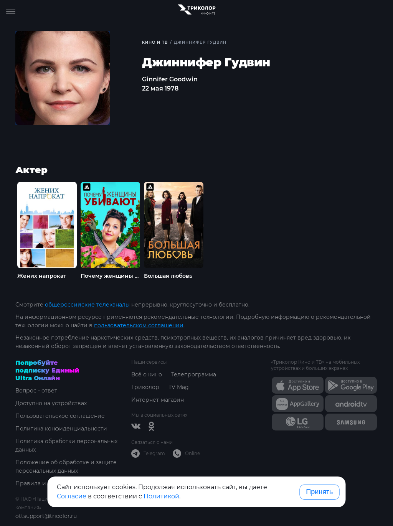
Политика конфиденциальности (61, 428)
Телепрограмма (193, 374)
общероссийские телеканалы (87, 304)
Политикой (161, 496)
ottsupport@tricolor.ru (46, 516)
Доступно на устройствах (51, 403)
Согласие (71, 496)
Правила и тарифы (42, 483)
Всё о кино (146, 374)
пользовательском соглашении (138, 325)
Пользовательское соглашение (60, 415)
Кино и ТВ (155, 42)
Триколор (145, 387)
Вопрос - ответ (36, 390)
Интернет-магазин (157, 399)
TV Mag (178, 387)
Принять (319, 492)
